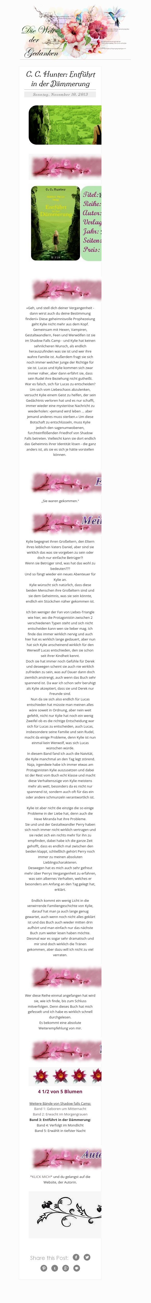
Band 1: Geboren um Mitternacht (60, 1108)
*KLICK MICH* (41, 1176)
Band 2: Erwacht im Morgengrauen (60, 1114)
